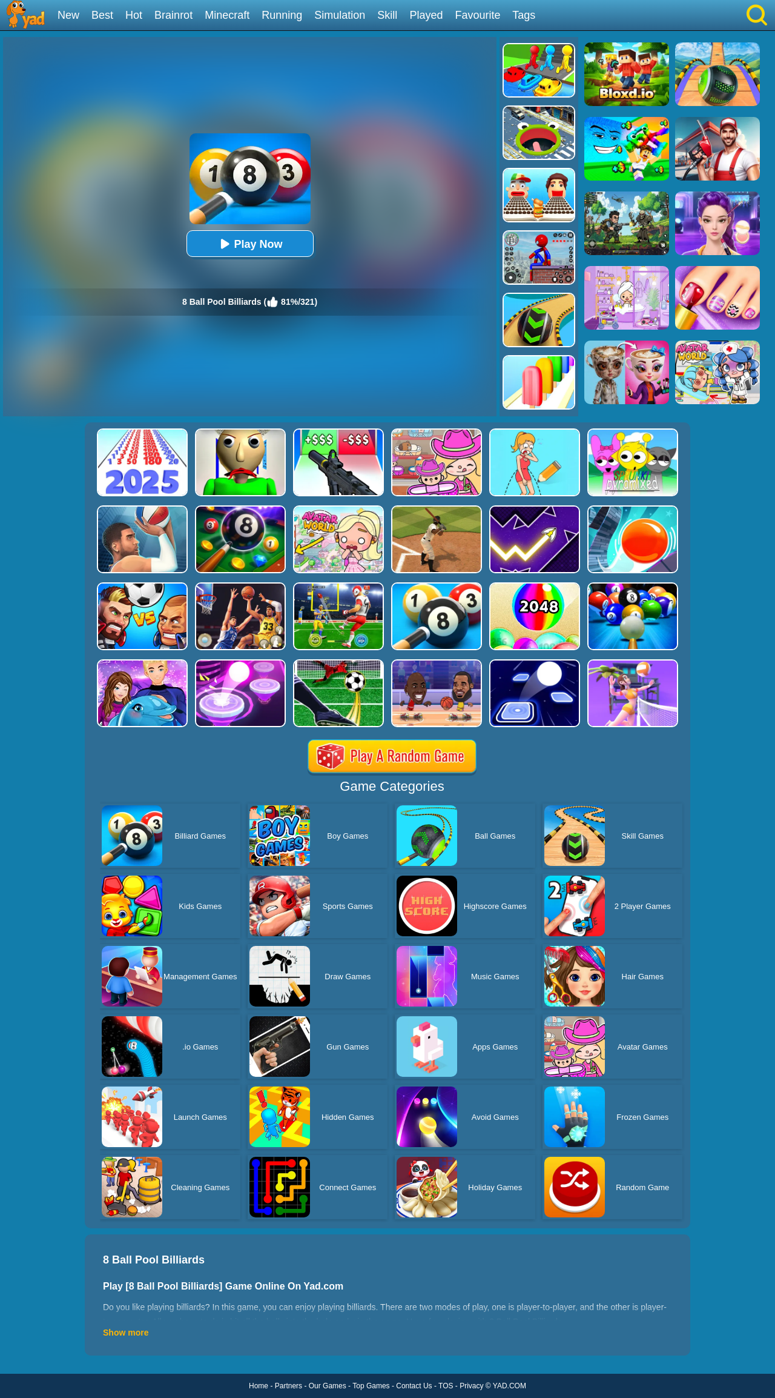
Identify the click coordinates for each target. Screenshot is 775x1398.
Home (258, 1386)
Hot (133, 15)
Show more (125, 1332)
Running (282, 15)
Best (102, 15)
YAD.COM (509, 1386)
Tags (523, 15)
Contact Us (414, 1386)
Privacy (471, 1386)
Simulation (339, 15)
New (68, 15)
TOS (445, 1386)
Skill (387, 15)
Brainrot (173, 15)
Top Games (370, 1386)
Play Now (249, 243)
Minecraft (227, 15)
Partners (288, 1386)
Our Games (327, 1386)
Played (426, 15)
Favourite (477, 15)
